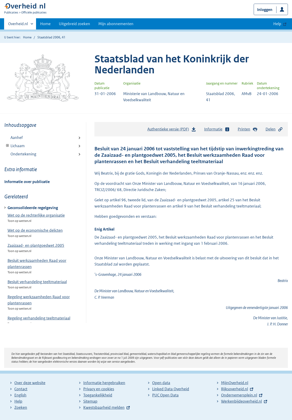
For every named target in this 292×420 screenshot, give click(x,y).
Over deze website (29, 382)
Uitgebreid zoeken (74, 23)
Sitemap (90, 401)
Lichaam (14, 145)
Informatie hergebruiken (104, 382)
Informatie (217, 129)
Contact (20, 388)
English (20, 395)
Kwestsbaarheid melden (104, 407)
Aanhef (16, 137)
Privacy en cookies (98, 388)
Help (18, 401)
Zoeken (20, 407)
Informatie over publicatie (27, 181)
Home (45, 23)
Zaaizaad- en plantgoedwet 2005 (36, 245)
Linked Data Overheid (170, 388)
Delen (274, 129)
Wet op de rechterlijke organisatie (36, 215)
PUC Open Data (165, 395)
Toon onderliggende (7, 145)
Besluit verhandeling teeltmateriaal (37, 281)
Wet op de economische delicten (35, 230)
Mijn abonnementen (115, 23)
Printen (248, 129)
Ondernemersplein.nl (239, 395)
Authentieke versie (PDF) (171, 130)
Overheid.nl (18, 25)
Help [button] (277, 23)
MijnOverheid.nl (234, 382)
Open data (161, 382)
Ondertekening (23, 154)
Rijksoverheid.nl (234, 388)
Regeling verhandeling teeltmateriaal (39, 318)
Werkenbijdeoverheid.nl (241, 401)
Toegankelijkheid (97, 395)
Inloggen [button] (264, 9)
